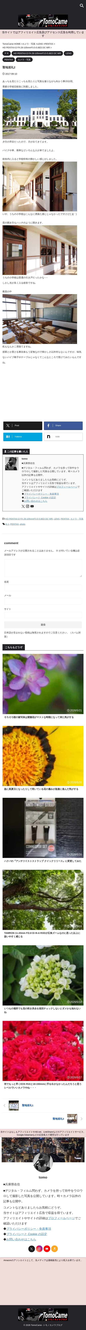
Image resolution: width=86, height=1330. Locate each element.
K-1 (7, 524)
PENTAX (65, 519)
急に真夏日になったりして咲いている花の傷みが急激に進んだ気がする (41, 789)
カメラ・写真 (76, 519)
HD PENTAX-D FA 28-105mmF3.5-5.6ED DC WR (29, 519)
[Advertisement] (43, 391)
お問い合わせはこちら (35, 501)
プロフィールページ (67, 486)
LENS (56, 519)
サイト (7, 609)
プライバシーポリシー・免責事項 (41, 494)
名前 (6, 581)
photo (22, 524)
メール (7, 595)
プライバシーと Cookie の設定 (40, 497)
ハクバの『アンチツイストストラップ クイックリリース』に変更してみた (42, 861)
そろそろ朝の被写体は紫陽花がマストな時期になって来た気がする (39, 717)
